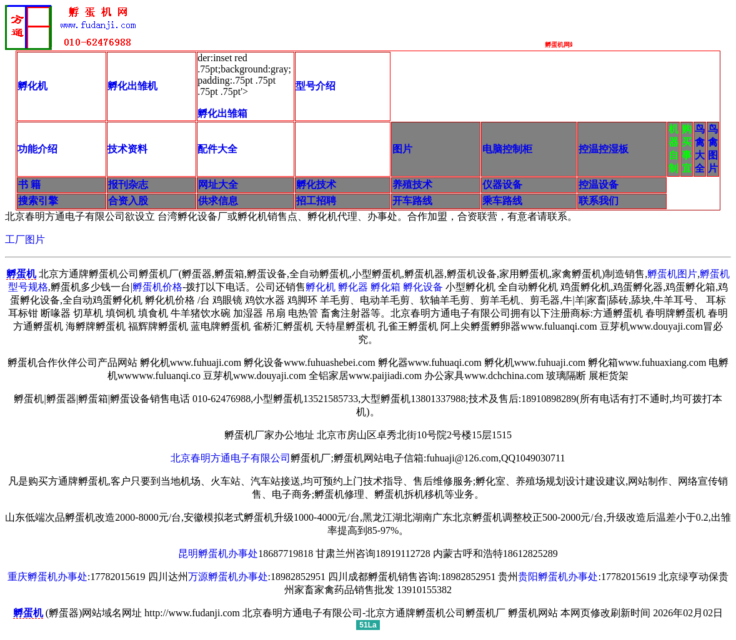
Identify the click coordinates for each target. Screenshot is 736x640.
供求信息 (218, 200)
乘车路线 (502, 200)
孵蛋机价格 (157, 287)
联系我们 (599, 200)
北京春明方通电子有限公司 (231, 458)
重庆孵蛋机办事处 (47, 576)
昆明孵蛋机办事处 (218, 553)
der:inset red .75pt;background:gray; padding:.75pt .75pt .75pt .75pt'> (245, 86)
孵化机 (321, 287)
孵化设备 (423, 287)
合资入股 (128, 200)
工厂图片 (25, 239)
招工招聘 (316, 200)
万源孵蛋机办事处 (228, 576)
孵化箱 (385, 287)
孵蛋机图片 (672, 273)
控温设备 (599, 184)
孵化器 (353, 287)
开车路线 (412, 200)
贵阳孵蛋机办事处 (558, 576)
